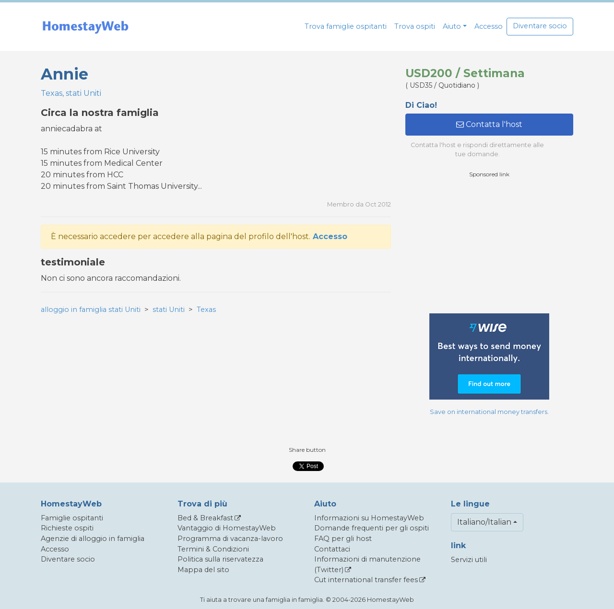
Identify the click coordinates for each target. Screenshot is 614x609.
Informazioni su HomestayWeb (369, 518)
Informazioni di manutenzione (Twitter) (367, 564)
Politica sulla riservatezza (220, 559)
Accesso (488, 26)
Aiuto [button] (452, 26)
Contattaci (332, 549)
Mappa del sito (203, 569)
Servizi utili (469, 559)
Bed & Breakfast (205, 518)
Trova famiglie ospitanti (346, 26)
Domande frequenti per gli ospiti (371, 528)
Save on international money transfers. (489, 411)
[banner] (85, 26)
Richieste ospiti (67, 528)
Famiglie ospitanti (72, 518)
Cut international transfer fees (366, 579)
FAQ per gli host (343, 538)
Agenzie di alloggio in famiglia (92, 538)
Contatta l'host (489, 124)
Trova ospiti (414, 26)
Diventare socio (540, 26)
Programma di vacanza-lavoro (230, 538)
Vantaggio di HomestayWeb (226, 528)
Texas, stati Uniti (71, 93)
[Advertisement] (489, 246)
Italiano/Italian (484, 522)
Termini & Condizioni (213, 549)
